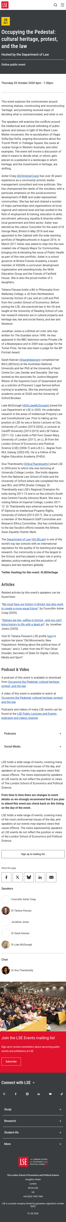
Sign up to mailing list (33, 854)
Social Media (33, 746)
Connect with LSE (18, 1082)
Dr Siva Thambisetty (22, 970)
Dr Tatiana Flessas (21, 910)
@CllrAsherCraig (28, 176)
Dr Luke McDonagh (21, 944)
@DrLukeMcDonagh (35, 405)
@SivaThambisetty (36, 464)
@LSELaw (39, 539)
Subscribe (11, 1061)
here (50, 636)
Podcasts (33, 733)
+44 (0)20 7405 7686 (33, 1196)
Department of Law (19, 539)
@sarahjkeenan (29, 360)
